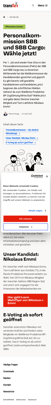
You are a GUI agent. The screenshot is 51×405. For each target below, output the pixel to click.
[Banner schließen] (47, 176)
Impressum (32, 400)
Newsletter (8, 391)
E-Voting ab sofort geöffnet (19, 142)
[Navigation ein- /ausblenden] (42, 5)
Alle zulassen (25, 219)
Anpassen (25, 227)
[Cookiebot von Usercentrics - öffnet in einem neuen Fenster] (32, 176)
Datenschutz (21, 400)
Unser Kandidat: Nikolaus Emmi (20, 138)
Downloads (8, 371)
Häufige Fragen (10, 364)
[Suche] (33, 5)
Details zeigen (35, 210)
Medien (6, 378)
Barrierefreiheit (8, 400)
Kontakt (7, 385)
